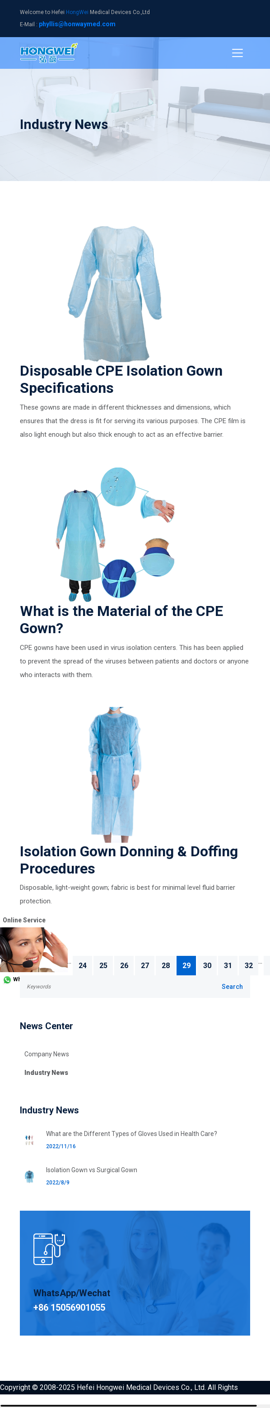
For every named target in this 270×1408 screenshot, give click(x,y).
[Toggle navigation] (237, 53)
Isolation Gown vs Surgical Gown (91, 1170)
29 (186, 965)
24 (83, 965)
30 (207, 965)
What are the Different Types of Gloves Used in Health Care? (131, 1133)
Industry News (46, 1072)
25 (103, 965)
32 (249, 965)
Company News (46, 1054)
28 (166, 965)
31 (228, 965)
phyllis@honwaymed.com (77, 24)
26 (124, 965)
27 (145, 965)
